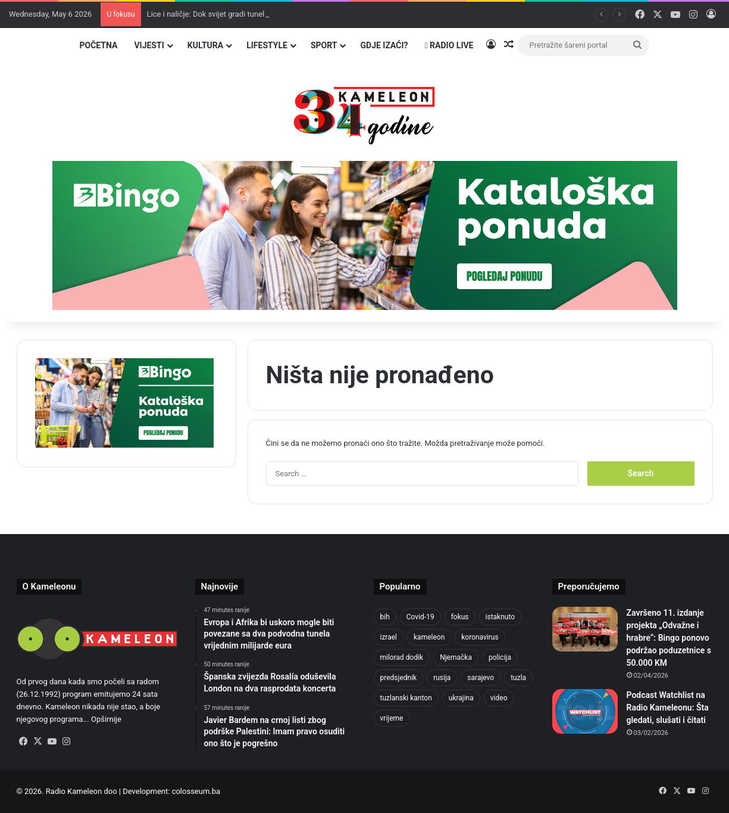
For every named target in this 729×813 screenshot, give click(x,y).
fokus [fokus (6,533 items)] (460, 617)
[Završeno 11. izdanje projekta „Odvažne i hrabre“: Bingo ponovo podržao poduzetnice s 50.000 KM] (585, 629)
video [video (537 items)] (499, 698)
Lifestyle (266, 45)
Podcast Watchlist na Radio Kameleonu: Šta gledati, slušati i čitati (668, 707)
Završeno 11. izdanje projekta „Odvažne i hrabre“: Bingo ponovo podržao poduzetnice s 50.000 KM (669, 638)
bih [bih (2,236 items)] (385, 617)
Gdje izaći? (384, 45)
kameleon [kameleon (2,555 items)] (429, 637)
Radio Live (449, 45)
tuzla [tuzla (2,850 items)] (518, 678)
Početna (98, 45)
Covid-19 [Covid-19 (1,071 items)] (420, 617)
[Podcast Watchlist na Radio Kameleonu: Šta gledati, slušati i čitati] (585, 711)
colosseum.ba (196, 791)
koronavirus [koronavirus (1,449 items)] (479, 637)
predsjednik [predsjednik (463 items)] (398, 678)
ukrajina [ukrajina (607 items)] (461, 698)
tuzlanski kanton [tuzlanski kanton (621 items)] (406, 698)
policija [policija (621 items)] (500, 657)
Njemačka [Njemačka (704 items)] (456, 657)
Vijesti (149, 45)
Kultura (205, 45)
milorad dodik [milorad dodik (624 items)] (402, 657)
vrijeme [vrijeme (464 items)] (391, 718)
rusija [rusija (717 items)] (441, 678)
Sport (324, 45)
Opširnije (106, 719)
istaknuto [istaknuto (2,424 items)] (500, 617)
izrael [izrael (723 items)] (389, 637)
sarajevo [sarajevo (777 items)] (480, 678)
